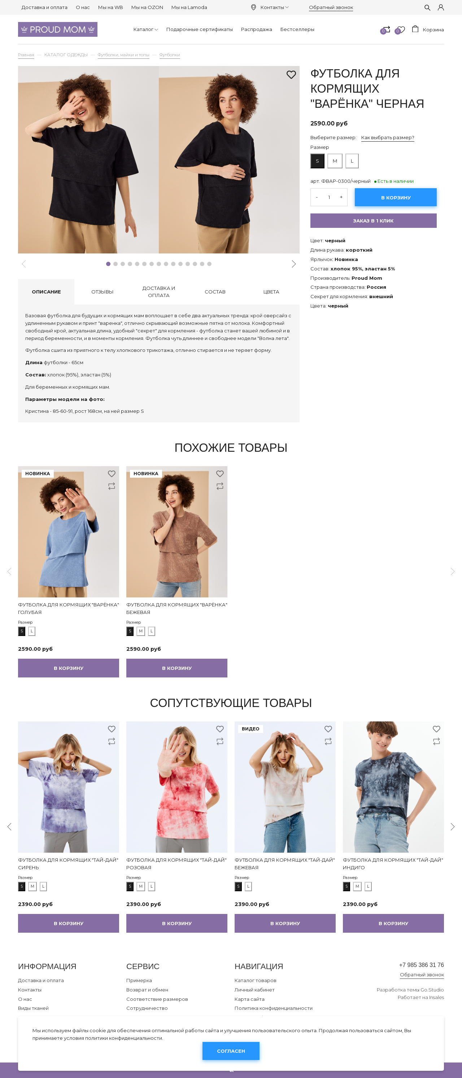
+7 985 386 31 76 (413, 966)
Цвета (271, 292)
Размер (319, 147)
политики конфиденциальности (123, 1038)
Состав (215, 292)
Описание (46, 292)
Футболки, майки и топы (123, 54)
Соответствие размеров (157, 999)
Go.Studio (432, 992)
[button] (108, 264)
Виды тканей (33, 1008)
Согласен (231, 1051)
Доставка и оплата (44, 7)
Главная (26, 54)
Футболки (170, 54)
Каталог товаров (255, 980)
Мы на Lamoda (189, 7)
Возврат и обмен (147, 990)
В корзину (396, 197)
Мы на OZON (147, 7)
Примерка (139, 980)
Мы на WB (110, 7)
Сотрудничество (147, 1008)
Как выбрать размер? (387, 137)
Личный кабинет (255, 990)
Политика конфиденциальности (274, 1008)
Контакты (275, 7)
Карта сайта (250, 999)
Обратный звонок (331, 7)
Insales (436, 1000)
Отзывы (102, 292)
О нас (83, 7)
